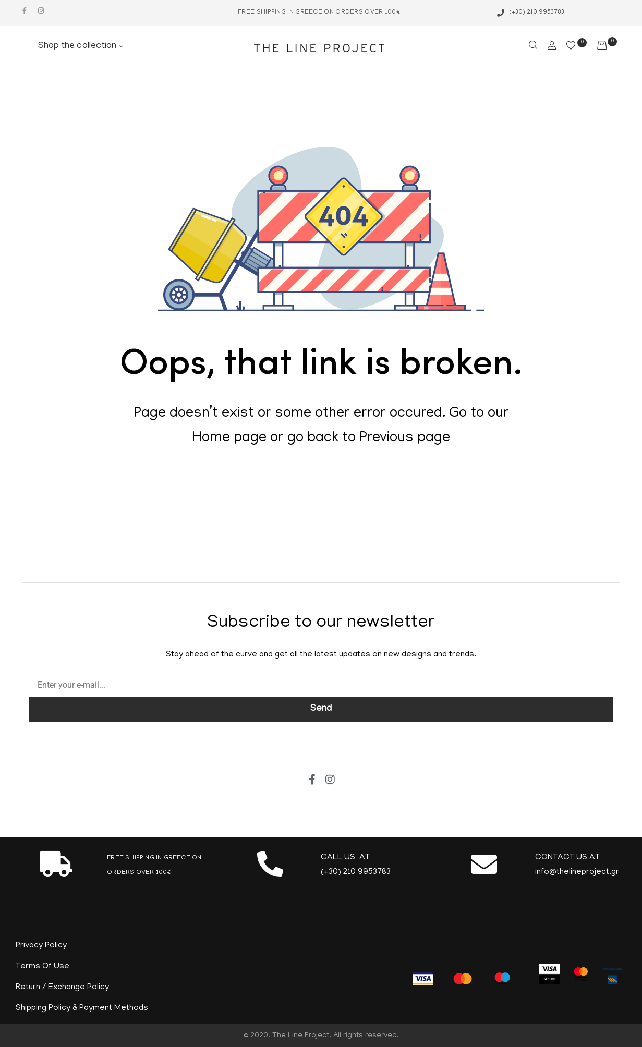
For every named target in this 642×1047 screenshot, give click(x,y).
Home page (229, 438)
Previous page (404, 438)
